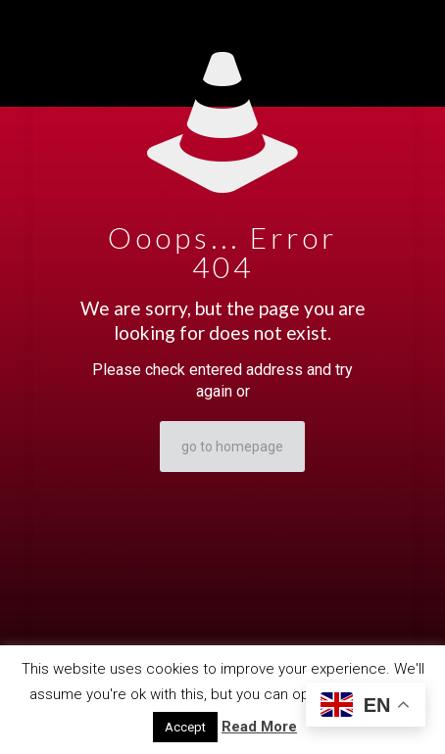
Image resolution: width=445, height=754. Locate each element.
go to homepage (232, 446)
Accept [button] (185, 727)
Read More (259, 726)
